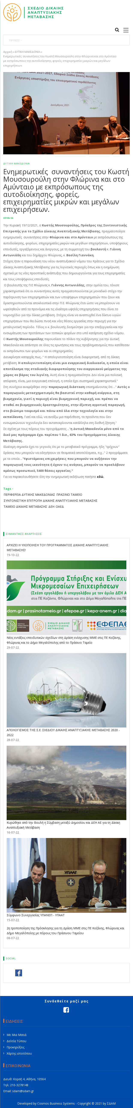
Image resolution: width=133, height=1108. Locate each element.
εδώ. (100, 477)
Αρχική (7, 52)
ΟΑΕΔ (60, 507)
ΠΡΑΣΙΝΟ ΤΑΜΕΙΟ (69, 495)
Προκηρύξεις (15, 1047)
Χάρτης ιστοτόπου (19, 1053)
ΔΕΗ (51, 507)
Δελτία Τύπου (16, 1041)
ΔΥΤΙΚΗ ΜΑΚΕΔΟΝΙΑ (27, 52)
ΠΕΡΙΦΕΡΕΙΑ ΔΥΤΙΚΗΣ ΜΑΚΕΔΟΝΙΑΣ (29, 495)
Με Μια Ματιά (16, 1035)
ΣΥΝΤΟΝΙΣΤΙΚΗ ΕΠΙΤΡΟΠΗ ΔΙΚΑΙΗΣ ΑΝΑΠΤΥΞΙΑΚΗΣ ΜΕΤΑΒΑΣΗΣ (50, 501)
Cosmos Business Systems (56, 1103)
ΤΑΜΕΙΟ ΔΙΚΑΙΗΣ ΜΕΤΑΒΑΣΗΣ (25, 507)
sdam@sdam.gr (23, 1091)
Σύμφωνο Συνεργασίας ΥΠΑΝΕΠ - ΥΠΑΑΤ (36, 915)
